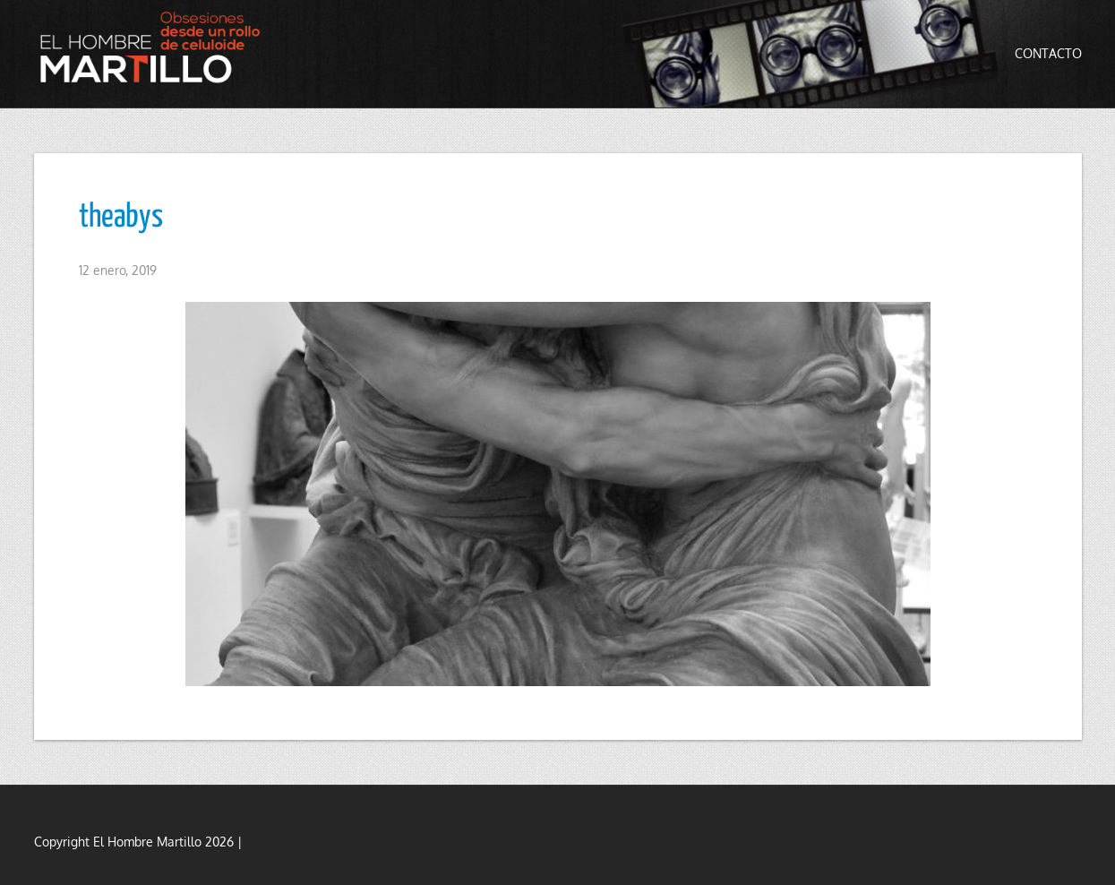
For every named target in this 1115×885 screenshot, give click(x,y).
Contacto (1048, 53)
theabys (121, 218)
